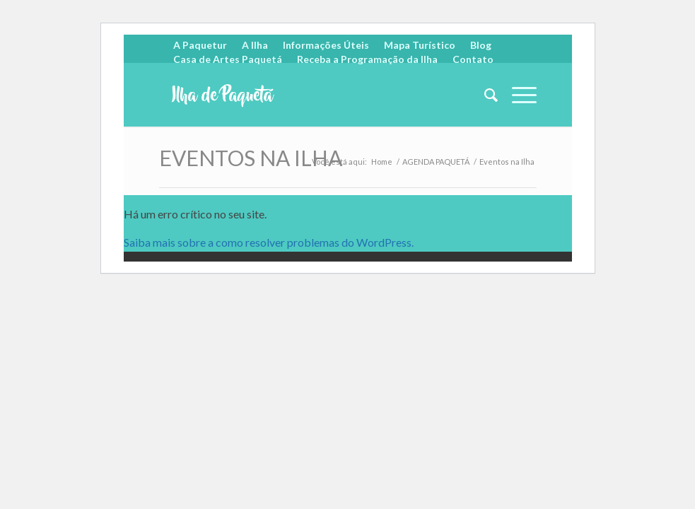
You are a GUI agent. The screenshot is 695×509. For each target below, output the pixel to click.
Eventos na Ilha (250, 157)
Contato (472, 59)
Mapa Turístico (419, 45)
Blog (480, 45)
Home (381, 161)
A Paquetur (200, 45)
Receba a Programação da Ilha (367, 59)
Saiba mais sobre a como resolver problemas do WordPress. (269, 242)
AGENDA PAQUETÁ (435, 161)
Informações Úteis (326, 45)
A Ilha (255, 45)
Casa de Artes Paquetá (227, 59)
